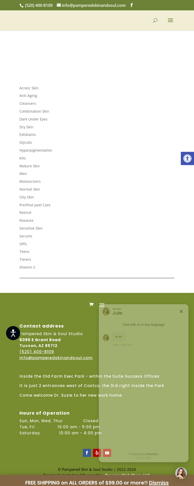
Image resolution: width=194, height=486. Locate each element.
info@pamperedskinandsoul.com (56, 357)
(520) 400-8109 (39, 5)
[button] (187, 158)
